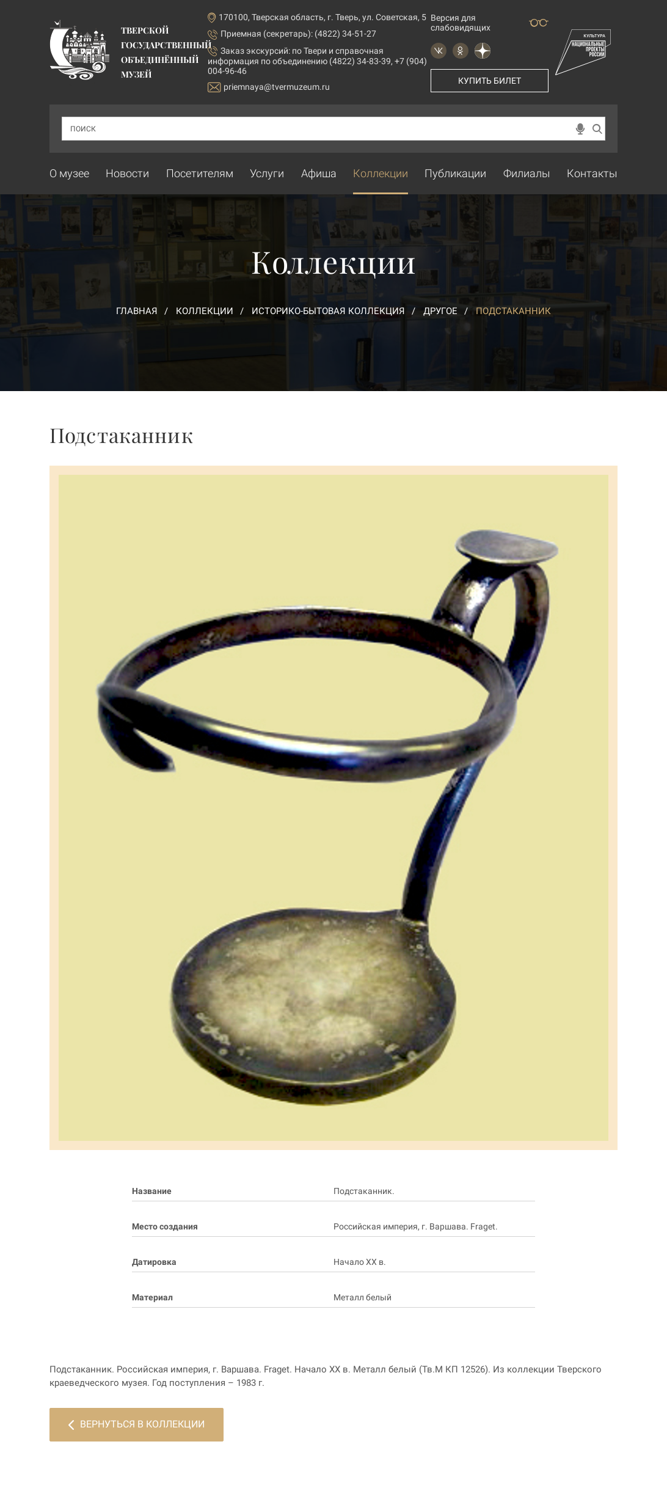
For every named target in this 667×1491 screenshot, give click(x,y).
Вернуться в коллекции (136, 1424)
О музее (69, 173)
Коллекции (380, 173)
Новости (127, 173)
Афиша (319, 173)
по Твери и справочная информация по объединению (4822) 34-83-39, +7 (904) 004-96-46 (317, 61)
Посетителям (199, 173)
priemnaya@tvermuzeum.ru (269, 87)
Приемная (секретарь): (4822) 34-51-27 (298, 33)
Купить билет (489, 81)
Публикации (455, 173)
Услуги (267, 173)
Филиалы (526, 173)
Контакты (592, 173)
